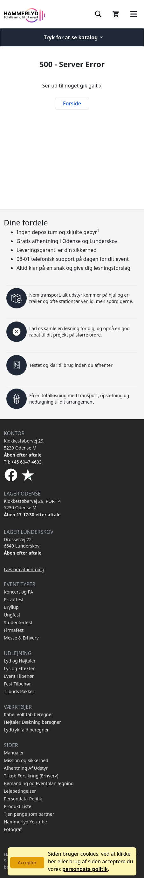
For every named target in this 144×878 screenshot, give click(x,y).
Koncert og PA (18, 592)
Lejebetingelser (20, 791)
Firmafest (14, 630)
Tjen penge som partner (29, 814)
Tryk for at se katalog (74, 37)
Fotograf (13, 829)
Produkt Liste (17, 806)
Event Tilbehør (19, 676)
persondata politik (85, 869)
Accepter (27, 862)
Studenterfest (18, 622)
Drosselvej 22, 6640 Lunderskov (21, 542)
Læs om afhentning (24, 569)
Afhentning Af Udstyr (26, 768)
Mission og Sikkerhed (26, 760)
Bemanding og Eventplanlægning (39, 783)
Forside (72, 103)
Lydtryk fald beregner (26, 730)
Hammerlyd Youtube (25, 822)
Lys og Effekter (19, 668)
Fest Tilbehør (17, 684)
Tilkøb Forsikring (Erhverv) (31, 776)
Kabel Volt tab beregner (28, 714)
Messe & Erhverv (21, 638)
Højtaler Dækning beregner (32, 722)
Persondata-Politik (23, 799)
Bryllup (11, 607)
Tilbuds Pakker (19, 691)
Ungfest (12, 615)
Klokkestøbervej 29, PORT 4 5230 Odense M (32, 504)
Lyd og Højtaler (20, 661)
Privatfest (14, 599)
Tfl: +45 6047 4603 (23, 462)
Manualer (14, 753)
